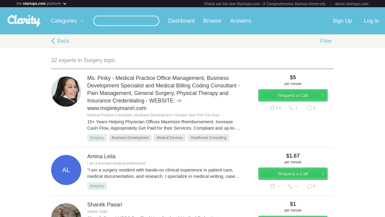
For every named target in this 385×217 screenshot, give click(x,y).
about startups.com (351, 4)
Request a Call (298, 97)
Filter (326, 41)
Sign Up (342, 21)
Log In (371, 21)
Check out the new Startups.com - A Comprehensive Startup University (265, 4)
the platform (42, 3)
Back (63, 41)
